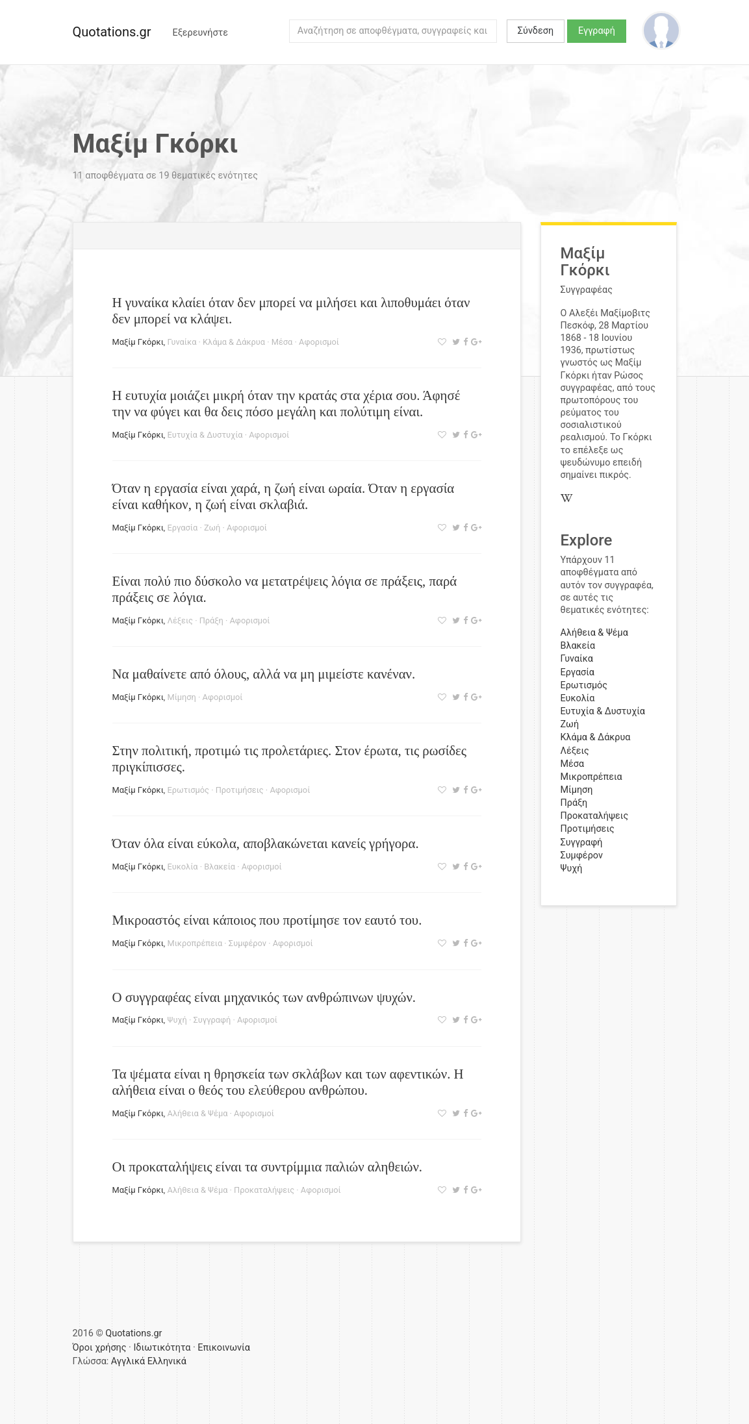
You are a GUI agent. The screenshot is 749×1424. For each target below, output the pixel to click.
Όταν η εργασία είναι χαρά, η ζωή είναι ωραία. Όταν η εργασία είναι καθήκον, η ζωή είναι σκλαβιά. (283, 496)
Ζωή (212, 527)
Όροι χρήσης (100, 1347)
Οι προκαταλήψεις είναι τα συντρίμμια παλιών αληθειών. (267, 1166)
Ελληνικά (166, 1361)
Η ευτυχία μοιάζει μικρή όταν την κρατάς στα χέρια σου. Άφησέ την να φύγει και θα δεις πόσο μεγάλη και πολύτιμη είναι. (286, 403)
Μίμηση (182, 697)
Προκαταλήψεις (264, 1190)
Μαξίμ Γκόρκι (138, 342)
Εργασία (183, 527)
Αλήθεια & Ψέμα (198, 1113)
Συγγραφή (212, 1020)
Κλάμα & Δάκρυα (234, 342)
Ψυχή (177, 1020)
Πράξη (211, 620)
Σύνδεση (535, 30)
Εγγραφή (596, 30)
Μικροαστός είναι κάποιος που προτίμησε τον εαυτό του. (267, 919)
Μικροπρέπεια (195, 943)
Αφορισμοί (319, 342)
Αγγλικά (128, 1361)
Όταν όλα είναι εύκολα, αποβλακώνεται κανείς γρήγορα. (265, 843)
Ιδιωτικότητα (161, 1347)
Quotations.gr (112, 32)
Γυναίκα (182, 342)
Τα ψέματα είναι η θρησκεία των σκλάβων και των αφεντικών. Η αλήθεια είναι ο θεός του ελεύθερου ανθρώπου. (288, 1081)
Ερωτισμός (188, 790)
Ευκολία (183, 866)
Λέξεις (180, 620)
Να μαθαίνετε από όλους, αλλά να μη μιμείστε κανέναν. (264, 673)
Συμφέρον (247, 943)
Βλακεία (219, 866)
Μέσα (282, 342)
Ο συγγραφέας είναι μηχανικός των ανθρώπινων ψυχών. (264, 997)
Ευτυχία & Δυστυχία (205, 435)
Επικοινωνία (223, 1347)
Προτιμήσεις (240, 790)
